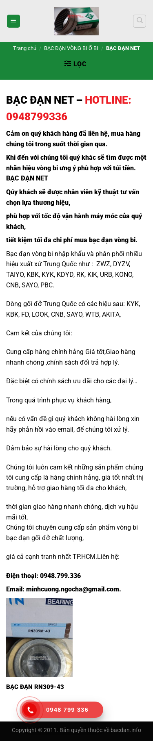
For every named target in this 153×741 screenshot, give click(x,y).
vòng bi (47, 168)
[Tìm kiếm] (139, 21)
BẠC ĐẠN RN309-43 (35, 687)
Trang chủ (24, 48)
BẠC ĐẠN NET (39, 100)
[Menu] (13, 21)
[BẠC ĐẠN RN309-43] (39, 637)
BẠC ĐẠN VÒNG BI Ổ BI (71, 48)
